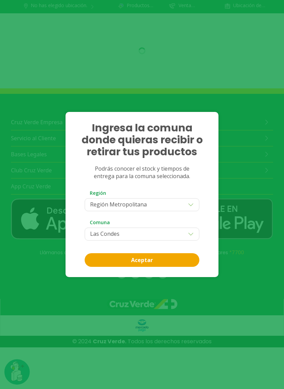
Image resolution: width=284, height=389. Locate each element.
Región (98, 193)
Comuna (100, 222)
